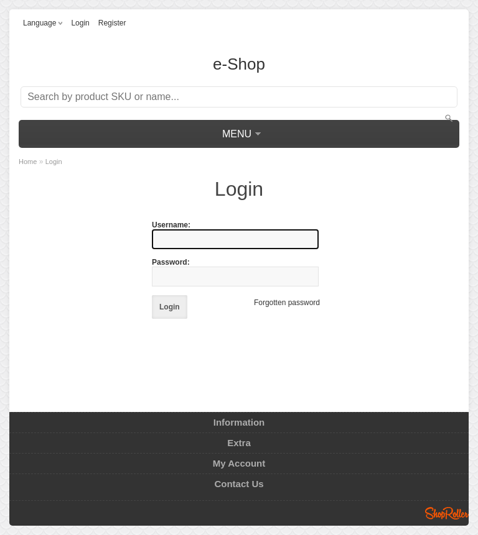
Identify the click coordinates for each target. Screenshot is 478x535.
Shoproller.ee (447, 513)
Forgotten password (287, 302)
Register (112, 23)
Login (80, 23)
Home (28, 161)
